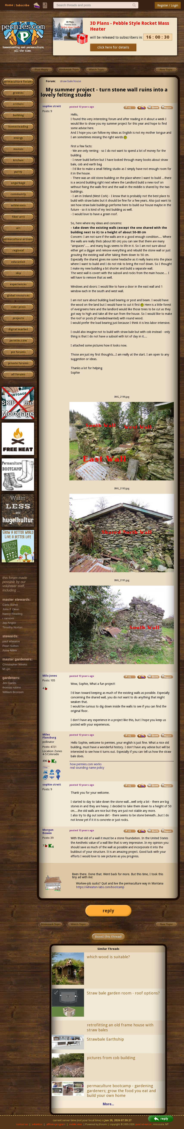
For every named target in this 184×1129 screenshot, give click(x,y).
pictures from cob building (111, 1057)
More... (108, 1104)
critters (18, 104)
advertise (37, 1124)
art (18, 228)
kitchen (18, 160)
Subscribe (22, 5)
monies (18, 149)
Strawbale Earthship (105, 1039)
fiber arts (18, 216)
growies (18, 92)
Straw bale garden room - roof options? (123, 993)
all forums (18, 374)
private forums (18, 363)
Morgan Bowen (47, 831)
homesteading (18, 126)
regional (18, 250)
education (18, 261)
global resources (18, 295)
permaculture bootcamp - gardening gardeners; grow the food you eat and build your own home (121, 1091)
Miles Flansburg (49, 736)
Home (9, 5)
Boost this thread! (108, 937)
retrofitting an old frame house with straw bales (120, 1027)
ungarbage (18, 183)
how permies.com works (85, 764)
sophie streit (51, 106)
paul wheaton (143, 1124)
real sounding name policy (87, 767)
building (18, 115)
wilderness (18, 205)
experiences (18, 284)
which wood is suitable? (108, 957)
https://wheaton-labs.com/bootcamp (100, 887)
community (18, 194)
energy (18, 138)
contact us (22, 1124)
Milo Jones (49, 675)
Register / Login (167, 5)
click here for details (113, 47)
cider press (18, 307)
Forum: (51, 81)
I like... (46, 767)
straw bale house (70, 81)
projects (18, 318)
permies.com (18, 340)
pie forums (18, 352)
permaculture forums (18, 81)
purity (18, 171)
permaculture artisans (18, 239)
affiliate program (55, 1124)
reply (108, 910)
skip (18, 273)
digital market (18, 329)
